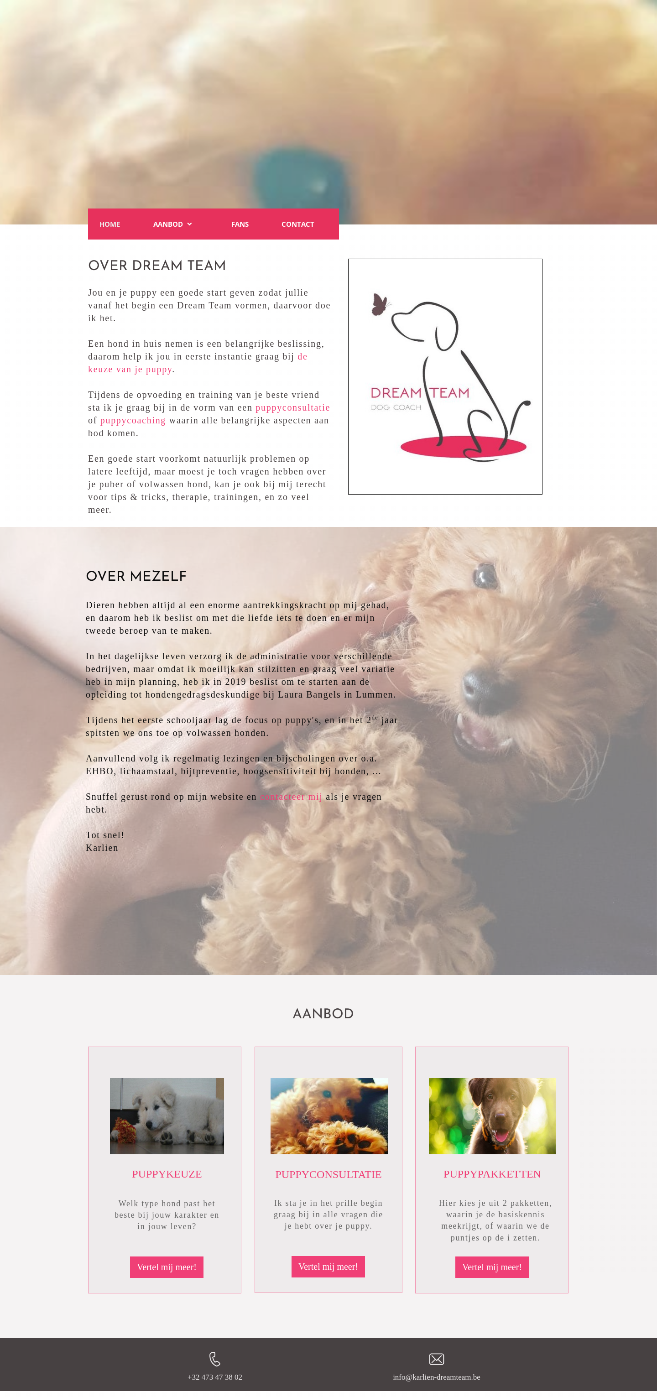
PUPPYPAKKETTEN (492, 1174)
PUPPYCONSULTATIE (328, 1174)
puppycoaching (133, 420)
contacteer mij (291, 797)
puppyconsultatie (293, 407)
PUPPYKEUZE (167, 1174)
